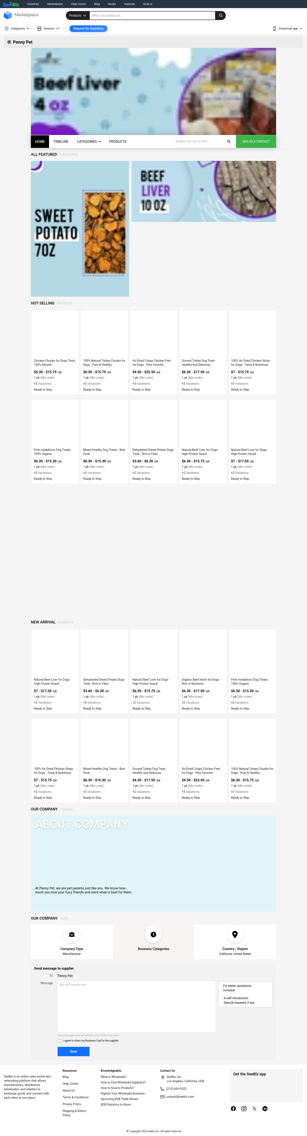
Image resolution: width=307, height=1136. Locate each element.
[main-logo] (21, 18)
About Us (69, 1090)
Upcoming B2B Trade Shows (119, 1099)
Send (73, 1051)
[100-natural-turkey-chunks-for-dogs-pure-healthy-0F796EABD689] (104, 334)
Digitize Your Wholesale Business (123, 1093)
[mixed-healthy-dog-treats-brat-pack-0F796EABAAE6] (104, 423)
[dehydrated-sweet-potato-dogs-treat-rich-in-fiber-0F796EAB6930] (153, 423)
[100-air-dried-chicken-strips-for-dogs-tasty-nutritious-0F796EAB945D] (252, 334)
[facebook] (233, 1109)
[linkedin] (265, 1109)
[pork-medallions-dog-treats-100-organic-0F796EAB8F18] (55, 423)
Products (78, 15)
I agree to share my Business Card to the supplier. (91, 1040)
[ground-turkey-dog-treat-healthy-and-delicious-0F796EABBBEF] (203, 334)
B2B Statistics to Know (116, 1104)
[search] (158, 15)
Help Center (78, 4)
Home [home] (40, 142)
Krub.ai (147, 4)
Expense (130, 4)
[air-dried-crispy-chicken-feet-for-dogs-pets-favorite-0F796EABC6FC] (153, 334)
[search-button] (220, 15)
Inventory (33, 4)
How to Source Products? (118, 1088)
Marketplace (55, 4)
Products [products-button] (117, 142)
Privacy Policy (72, 1104)
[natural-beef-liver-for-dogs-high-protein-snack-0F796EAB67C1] (203, 423)
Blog (97, 4)
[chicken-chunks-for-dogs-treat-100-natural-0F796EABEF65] (55, 334)
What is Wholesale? (114, 1077)
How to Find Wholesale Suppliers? (123, 1082)
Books (112, 4)
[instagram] (244, 1109)
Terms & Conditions (76, 1097)
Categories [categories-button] (89, 142)
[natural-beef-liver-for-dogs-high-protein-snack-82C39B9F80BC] (252, 423)
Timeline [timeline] (60, 142)
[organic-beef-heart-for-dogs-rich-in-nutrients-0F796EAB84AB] (203, 653)
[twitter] (254, 1109)
